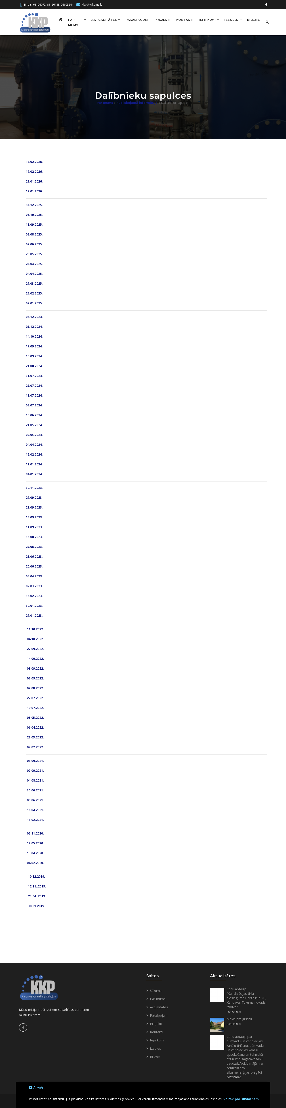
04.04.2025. (34, 273)
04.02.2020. (35, 862)
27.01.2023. (34, 615)
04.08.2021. (35, 780)
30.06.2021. (35, 789)
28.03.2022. (35, 736)
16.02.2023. (34, 595)
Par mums (73, 21)
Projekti (159, 19)
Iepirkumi (204, 19)
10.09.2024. (34, 355)
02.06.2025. (34, 243)
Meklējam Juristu (239, 1018)
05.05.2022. (35, 717)
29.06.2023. (34, 546)
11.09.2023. (34, 526)
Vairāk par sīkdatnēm (241, 1099)
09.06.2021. (35, 799)
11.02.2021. (35, 819)
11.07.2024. (34, 395)
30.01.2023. (34, 605)
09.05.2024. (34, 434)
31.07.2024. (34, 375)
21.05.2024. (34, 424)
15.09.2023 (34, 516)
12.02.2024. (34, 454)
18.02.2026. (34, 161)
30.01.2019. (35, 905)
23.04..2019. (36, 895)
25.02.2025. (34, 292)
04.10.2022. (35, 638)
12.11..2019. (36, 885)
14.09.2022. (35, 658)
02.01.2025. (34, 302)
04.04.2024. (34, 444)
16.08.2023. (34, 536)
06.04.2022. (35, 727)
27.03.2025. (34, 283)
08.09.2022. (35, 668)
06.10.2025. (34, 214)
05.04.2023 (34, 575)
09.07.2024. (34, 404)
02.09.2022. (35, 677)
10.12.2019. (36, 876)
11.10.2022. (35, 628)
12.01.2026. (34, 190)
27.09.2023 (34, 497)
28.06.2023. (34, 556)
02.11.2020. (35, 832)
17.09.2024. (34, 345)
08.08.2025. (34, 233)
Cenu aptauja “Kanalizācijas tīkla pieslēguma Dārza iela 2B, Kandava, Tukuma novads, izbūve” (247, 997)
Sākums (156, 990)
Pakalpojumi (133, 19)
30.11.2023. (34, 487)
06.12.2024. (34, 316)
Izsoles (228, 19)
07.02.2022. (35, 746)
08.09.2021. (35, 760)
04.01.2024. (34, 473)
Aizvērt (37, 1087)
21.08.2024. (34, 365)
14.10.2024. (34, 336)
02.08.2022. (35, 687)
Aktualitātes (101, 19)
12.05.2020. (35, 842)
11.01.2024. (34, 463)
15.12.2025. (34, 204)
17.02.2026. (34, 171)
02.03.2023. (34, 585)
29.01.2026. (34, 181)
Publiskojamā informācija (137, 102)
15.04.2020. (35, 852)
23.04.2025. (34, 263)
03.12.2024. (34, 326)
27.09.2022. (35, 648)
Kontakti (181, 19)
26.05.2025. (34, 253)
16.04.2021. (35, 809)
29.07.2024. (34, 385)
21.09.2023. (34, 507)
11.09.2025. (34, 224)
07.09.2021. (35, 770)
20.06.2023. (34, 565)
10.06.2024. (34, 414)
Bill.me (250, 19)
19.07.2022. (35, 707)
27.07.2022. (35, 697)
